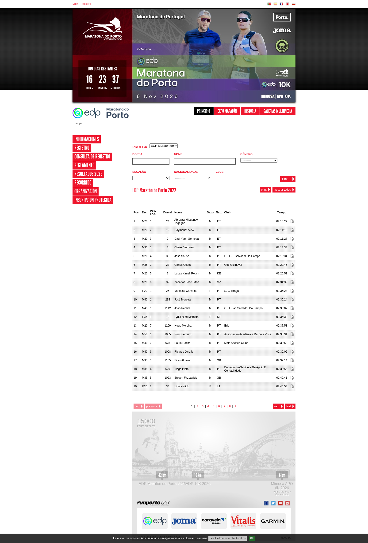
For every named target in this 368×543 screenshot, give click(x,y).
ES (275, 4)
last (288, 406)
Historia (250, 111)
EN (287, 4)
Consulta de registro (92, 156)
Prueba (139, 147)
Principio (203, 111)
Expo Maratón (227, 111)
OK (252, 539)
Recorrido (82, 182)
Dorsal (138, 154)
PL (293, 4)
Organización (85, 191)
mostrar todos (282, 189)
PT (269, 4)
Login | (76, 4)
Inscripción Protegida (92, 200)
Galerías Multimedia (278, 111)
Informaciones (86, 139)
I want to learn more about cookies (227, 539)
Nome (178, 154)
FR (281, 4)
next (277, 406)
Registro (81, 148)
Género (246, 154)
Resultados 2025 (88, 174)
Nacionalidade (186, 171)
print (263, 189)
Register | (86, 4)
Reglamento (84, 165)
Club (219, 171)
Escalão (139, 171)
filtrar (284, 179)
